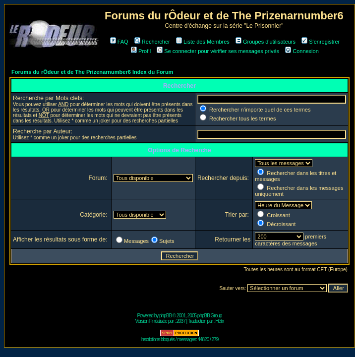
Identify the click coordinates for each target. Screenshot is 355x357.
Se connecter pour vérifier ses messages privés (218, 51)
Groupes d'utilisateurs (266, 42)
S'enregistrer (320, 42)
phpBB (165, 315)
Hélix (219, 321)
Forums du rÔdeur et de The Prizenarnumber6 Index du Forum (92, 72)
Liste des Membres (203, 42)
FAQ (119, 42)
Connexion (302, 51)
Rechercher (152, 42)
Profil (141, 51)
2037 (180, 321)
